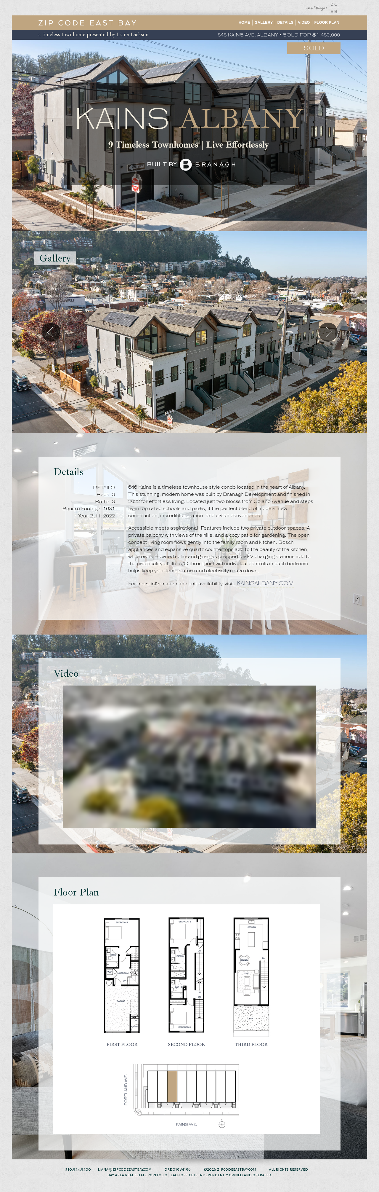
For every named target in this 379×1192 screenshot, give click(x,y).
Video (304, 22)
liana (103, 1169)
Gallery (264, 22)
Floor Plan (327, 22)
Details (285, 22)
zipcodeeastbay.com (236, 1169)
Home (244, 22)
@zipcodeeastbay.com (130, 1169)
